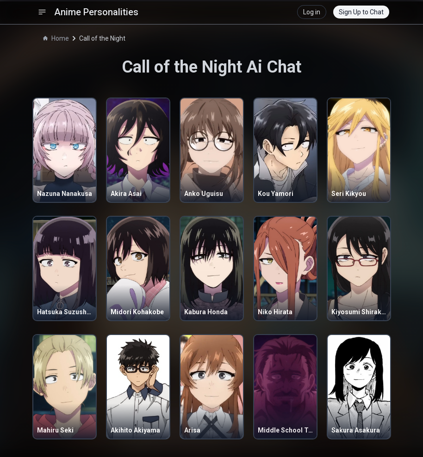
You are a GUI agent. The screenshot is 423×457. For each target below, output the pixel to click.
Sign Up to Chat (361, 12)
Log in (311, 12)
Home (56, 38)
